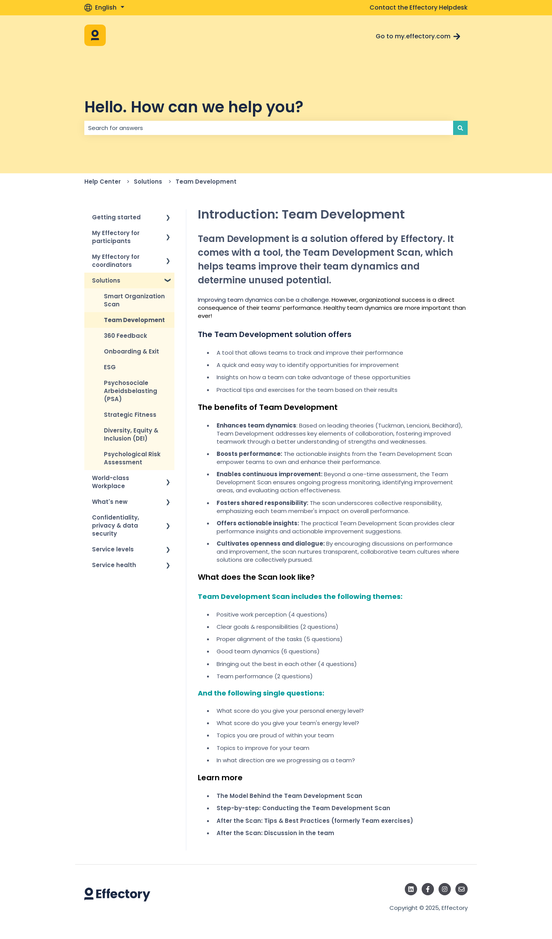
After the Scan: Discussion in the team (275, 833)
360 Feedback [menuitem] (125, 336)
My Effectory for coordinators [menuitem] (116, 261)
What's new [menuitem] (110, 502)
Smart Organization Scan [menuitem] (134, 300)
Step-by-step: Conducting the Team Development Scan (303, 808)
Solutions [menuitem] (106, 280)
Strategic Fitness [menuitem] (130, 415)
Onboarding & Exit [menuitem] (131, 351)
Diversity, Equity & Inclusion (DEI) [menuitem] (131, 434)
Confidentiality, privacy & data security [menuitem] (115, 525)
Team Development (206, 182)
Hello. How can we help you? (193, 107)
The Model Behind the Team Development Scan (289, 796)
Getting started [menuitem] (116, 217)
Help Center (102, 182)
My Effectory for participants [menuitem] (116, 237)
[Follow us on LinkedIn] (411, 889)
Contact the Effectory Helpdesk (419, 7)
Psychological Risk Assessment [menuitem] (132, 458)
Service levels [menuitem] (113, 549)
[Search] (460, 128)
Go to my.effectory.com (418, 36)
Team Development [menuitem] (134, 320)
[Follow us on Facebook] (428, 889)
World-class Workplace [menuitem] (110, 482)
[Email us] (461, 889)
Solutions (148, 182)
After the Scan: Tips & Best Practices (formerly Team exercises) (315, 821)
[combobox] (268, 128)
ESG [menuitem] (110, 367)
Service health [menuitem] (114, 565)
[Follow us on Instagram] (445, 889)
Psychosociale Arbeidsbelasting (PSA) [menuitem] (130, 391)
